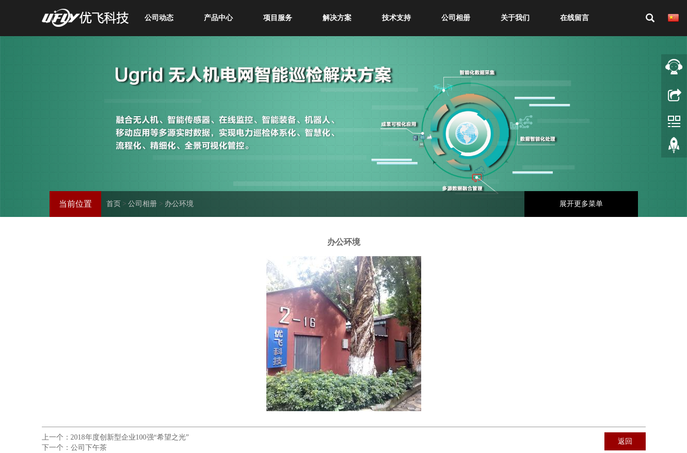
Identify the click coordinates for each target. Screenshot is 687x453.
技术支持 (396, 18)
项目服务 (277, 18)
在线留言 (574, 18)
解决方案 (337, 18)
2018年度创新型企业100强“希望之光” (130, 437)
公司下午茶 (89, 447)
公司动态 (159, 18)
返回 (625, 441)
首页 (113, 204)
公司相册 (455, 18)
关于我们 (515, 18)
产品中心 (218, 18)
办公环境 (179, 204)
